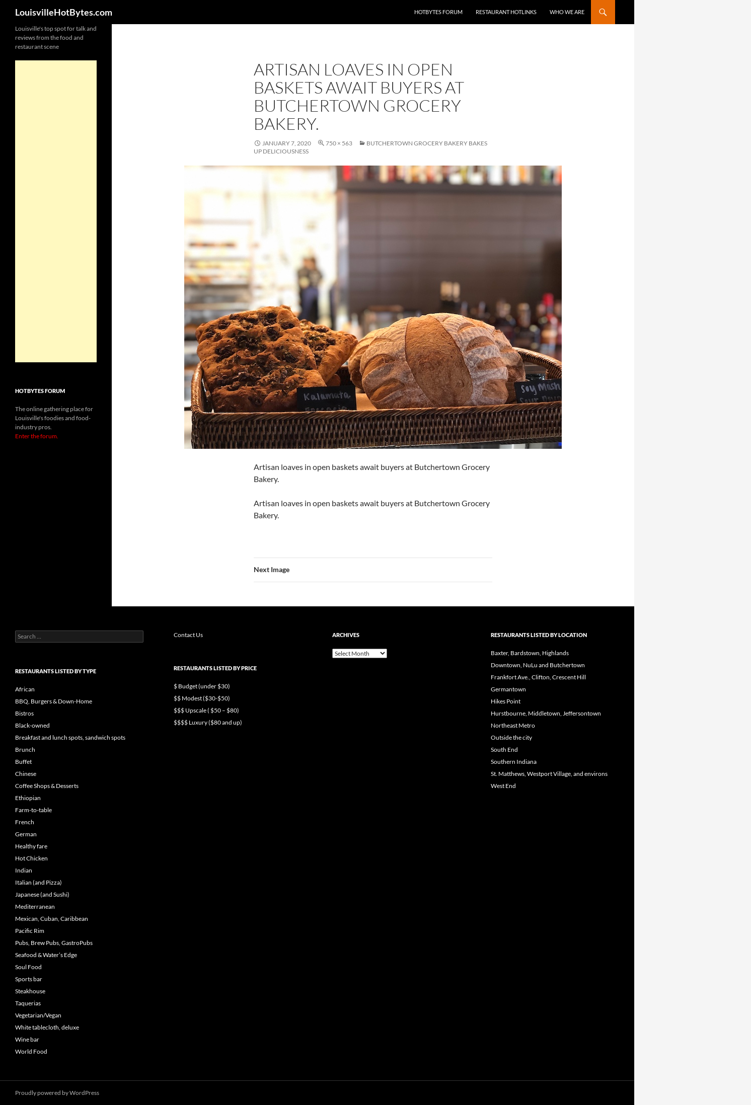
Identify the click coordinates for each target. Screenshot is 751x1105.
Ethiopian (28, 798)
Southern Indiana (514, 761)
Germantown (508, 689)
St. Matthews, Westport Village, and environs (549, 773)
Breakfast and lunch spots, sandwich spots (70, 737)
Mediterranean (35, 906)
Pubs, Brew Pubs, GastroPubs (54, 942)
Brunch (25, 749)
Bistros (24, 713)
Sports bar (28, 979)
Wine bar (27, 1039)
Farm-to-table (33, 810)
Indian (23, 870)
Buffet (23, 761)
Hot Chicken (31, 858)
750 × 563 (339, 143)
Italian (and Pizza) (38, 882)
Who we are (567, 12)
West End (503, 786)
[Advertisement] (56, 211)
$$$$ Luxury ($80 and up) (208, 722)
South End (504, 749)
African (25, 689)
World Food (31, 1051)
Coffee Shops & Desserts (47, 786)
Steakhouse (30, 991)
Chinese (25, 773)
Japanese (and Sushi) (42, 894)
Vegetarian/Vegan (38, 1015)
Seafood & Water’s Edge (46, 955)
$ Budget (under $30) (202, 686)
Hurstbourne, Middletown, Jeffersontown (546, 713)
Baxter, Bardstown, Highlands (530, 653)
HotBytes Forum (438, 12)
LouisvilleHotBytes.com (63, 12)
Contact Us (188, 635)
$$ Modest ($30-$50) (202, 698)
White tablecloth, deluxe (47, 1027)
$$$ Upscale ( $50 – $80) (206, 710)
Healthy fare (31, 846)
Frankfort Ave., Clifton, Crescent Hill (538, 677)
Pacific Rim (29, 930)
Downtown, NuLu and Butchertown (538, 665)
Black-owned (32, 725)
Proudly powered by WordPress (57, 1092)
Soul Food (28, 967)
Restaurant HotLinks (506, 12)
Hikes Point (505, 701)
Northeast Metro (513, 725)
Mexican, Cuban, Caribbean (51, 918)
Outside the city (511, 737)
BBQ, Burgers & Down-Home (53, 701)
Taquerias (28, 1003)
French (24, 822)
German (26, 834)
